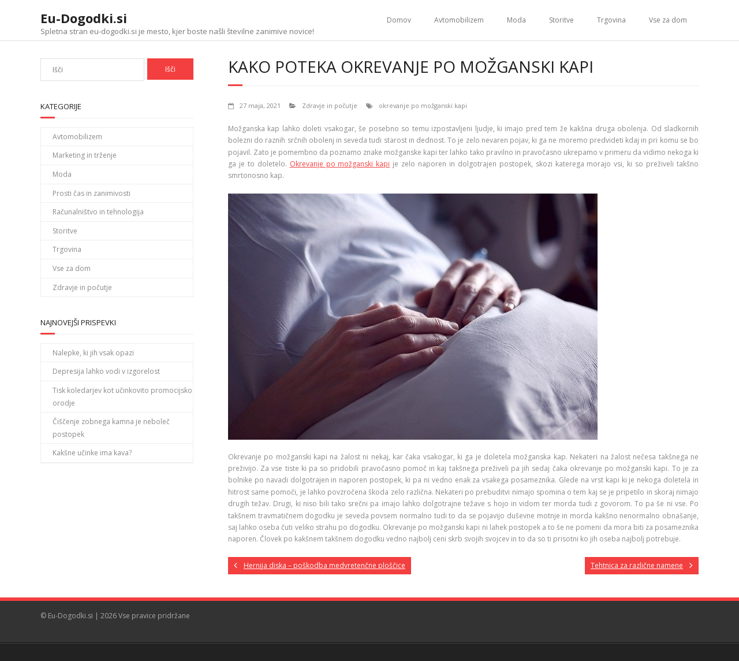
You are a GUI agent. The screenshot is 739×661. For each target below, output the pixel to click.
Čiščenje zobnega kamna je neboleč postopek (111, 428)
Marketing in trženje (85, 155)
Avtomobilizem (459, 20)
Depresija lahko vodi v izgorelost (106, 371)
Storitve (561, 20)
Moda (516, 20)
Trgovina (611, 20)
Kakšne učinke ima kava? (92, 453)
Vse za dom (668, 20)
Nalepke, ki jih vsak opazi (93, 353)
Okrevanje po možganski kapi (340, 164)
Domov (399, 20)
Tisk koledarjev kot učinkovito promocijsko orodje (122, 396)
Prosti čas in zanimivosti (91, 193)
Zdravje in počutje (329, 105)
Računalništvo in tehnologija (98, 212)
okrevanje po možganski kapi (423, 105)
